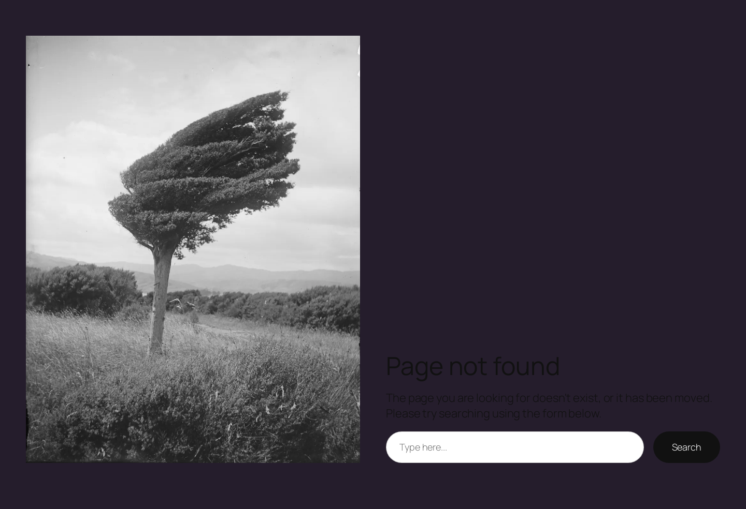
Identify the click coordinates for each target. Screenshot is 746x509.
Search (686, 447)
